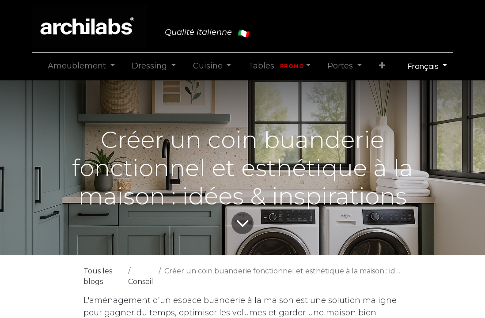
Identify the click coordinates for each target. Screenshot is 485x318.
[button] (382, 66)
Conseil (140, 281)
